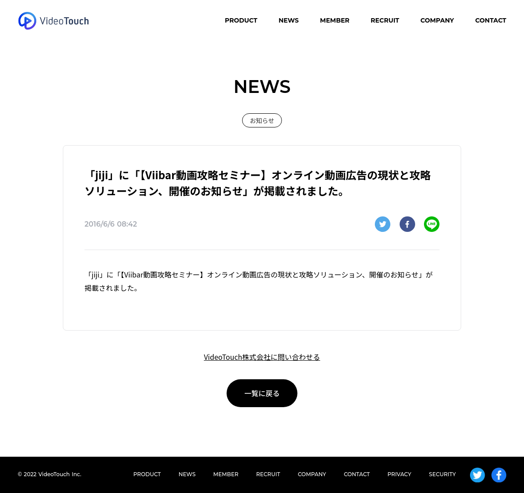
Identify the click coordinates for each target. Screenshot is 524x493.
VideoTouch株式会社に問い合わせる (262, 357)
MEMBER (335, 20)
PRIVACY (400, 474)
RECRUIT (385, 20)
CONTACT (490, 20)
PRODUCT (241, 20)
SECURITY (442, 474)
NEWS (288, 20)
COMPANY (437, 20)
